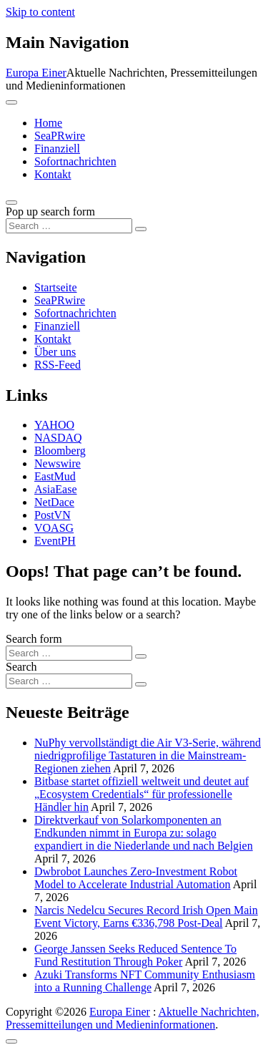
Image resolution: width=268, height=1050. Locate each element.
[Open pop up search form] (11, 202)
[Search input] (69, 225)
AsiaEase (55, 489)
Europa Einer (36, 73)
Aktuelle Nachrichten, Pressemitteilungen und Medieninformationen (132, 1018)
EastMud (55, 476)
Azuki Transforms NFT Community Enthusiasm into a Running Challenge (144, 980)
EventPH (55, 541)
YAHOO (54, 425)
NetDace (54, 502)
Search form (34, 639)
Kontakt (52, 174)
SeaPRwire (59, 136)
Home (48, 123)
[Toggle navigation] (11, 102)
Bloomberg (60, 450)
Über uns (55, 352)
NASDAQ (58, 438)
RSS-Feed (57, 365)
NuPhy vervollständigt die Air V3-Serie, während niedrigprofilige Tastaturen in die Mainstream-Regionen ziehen (147, 755)
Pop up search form (50, 211)
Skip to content (40, 12)
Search (21, 667)
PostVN (52, 515)
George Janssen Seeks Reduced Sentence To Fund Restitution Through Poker (135, 955)
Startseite (55, 287)
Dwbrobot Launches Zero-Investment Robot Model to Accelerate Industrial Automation (135, 877)
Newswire (57, 463)
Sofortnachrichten (75, 161)
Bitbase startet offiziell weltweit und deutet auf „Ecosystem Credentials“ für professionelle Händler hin (141, 794)
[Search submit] (141, 229)
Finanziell (57, 148)
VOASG (54, 528)
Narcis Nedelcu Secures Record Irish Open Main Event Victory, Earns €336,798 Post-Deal (146, 916)
